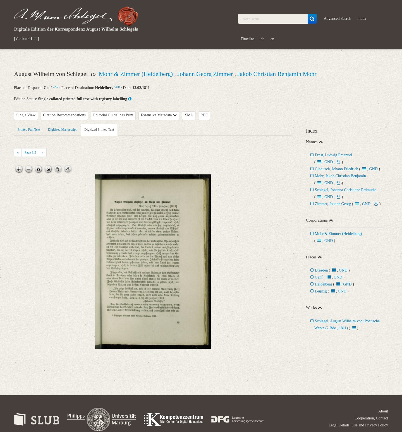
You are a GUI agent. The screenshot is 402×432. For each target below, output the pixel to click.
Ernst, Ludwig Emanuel (333, 155)
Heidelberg (323, 284)
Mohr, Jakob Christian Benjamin (340, 176)
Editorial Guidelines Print (113, 115)
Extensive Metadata (159, 115)
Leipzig (321, 291)
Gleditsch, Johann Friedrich (336, 169)
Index (361, 18)
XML (188, 115)
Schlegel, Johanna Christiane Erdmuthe (346, 190)
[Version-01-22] (26, 39)
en (272, 39)
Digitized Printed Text (99, 129)
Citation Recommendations (64, 115)
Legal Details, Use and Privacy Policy (358, 425)
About (383, 411)
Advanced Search (337, 18)
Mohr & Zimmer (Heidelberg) (136, 73)
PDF (204, 115)
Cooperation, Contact (371, 418)
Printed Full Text (29, 129)
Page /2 (30, 152)
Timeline (248, 39)
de (262, 39)
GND (55, 86)
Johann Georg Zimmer (206, 73)
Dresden (321, 270)
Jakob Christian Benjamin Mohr (277, 73)
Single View (26, 115)
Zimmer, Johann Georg (333, 204)
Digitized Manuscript (62, 129)
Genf (319, 277)
